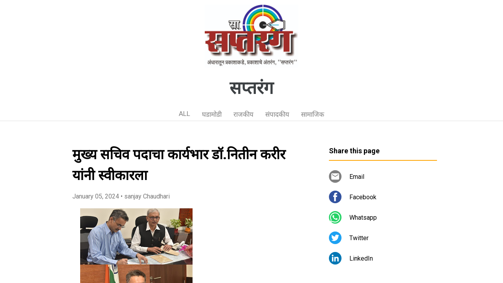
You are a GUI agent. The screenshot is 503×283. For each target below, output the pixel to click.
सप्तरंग (251, 88)
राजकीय (243, 114)
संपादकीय (277, 114)
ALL (184, 114)
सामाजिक (312, 114)
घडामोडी (212, 114)
